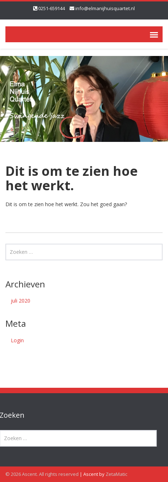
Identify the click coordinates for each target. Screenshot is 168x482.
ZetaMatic (116, 474)
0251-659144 (51, 8)
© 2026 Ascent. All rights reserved (42, 474)
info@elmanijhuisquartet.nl (105, 8)
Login (17, 340)
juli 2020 (20, 300)
